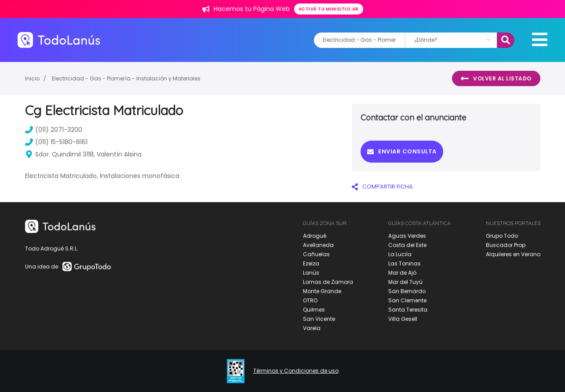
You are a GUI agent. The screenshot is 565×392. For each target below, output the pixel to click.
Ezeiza (311, 263)
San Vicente (319, 319)
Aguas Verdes (407, 236)
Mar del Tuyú (405, 282)
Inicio (32, 78)
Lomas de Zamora (328, 282)
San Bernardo (407, 291)
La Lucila (400, 254)
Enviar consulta (402, 151)
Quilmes (314, 309)
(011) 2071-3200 (53, 130)
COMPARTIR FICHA (382, 186)
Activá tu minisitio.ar (329, 9)
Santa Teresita (407, 309)
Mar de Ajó (402, 272)
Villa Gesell (402, 319)
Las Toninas (404, 263)
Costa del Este (407, 245)
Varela (312, 328)
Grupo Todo (502, 236)
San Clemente (407, 300)
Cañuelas (316, 254)
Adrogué (314, 236)
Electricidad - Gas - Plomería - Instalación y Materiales (126, 78)
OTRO (310, 300)
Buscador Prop (505, 245)
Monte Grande (322, 291)
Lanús (311, 272)
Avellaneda (318, 245)
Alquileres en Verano (513, 254)
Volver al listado (496, 78)
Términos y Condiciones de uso (296, 370)
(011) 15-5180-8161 (56, 142)
